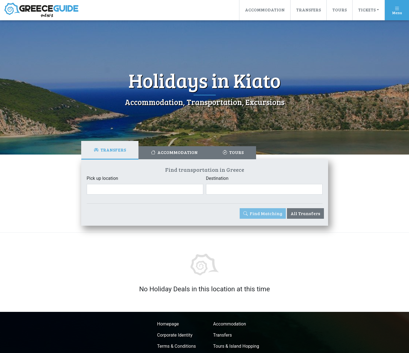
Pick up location (102, 178)
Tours (339, 10)
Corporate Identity (174, 335)
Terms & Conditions (176, 346)
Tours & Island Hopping (236, 346)
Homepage (168, 324)
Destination (217, 178)
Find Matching (262, 213)
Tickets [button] (367, 10)
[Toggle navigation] (397, 10)
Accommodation (265, 10)
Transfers (308, 10)
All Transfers (305, 213)
